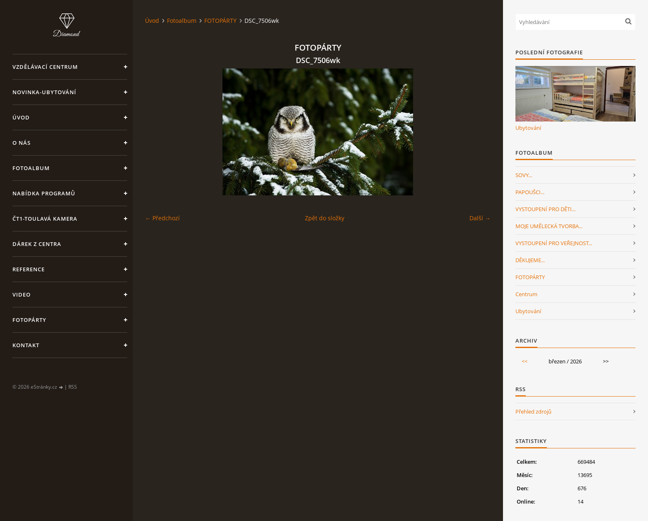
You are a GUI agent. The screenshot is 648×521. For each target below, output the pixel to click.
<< (524, 361)
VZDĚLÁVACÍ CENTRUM (45, 67)
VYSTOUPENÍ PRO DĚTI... (545, 209)
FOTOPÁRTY (220, 20)
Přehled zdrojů (533, 411)
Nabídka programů (43, 193)
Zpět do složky (324, 218)
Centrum (526, 294)
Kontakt (25, 345)
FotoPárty (29, 320)
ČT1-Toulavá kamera (44, 218)
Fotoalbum (31, 168)
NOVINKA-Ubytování (44, 92)
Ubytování (528, 127)
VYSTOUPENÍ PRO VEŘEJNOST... (553, 243)
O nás (21, 142)
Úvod (21, 117)
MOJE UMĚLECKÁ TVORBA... (549, 226)
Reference (28, 269)
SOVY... (523, 175)
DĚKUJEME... (530, 260)
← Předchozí (162, 218)
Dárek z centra (36, 244)
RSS (72, 386)
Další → (480, 218)
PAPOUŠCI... (529, 192)
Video (21, 294)
